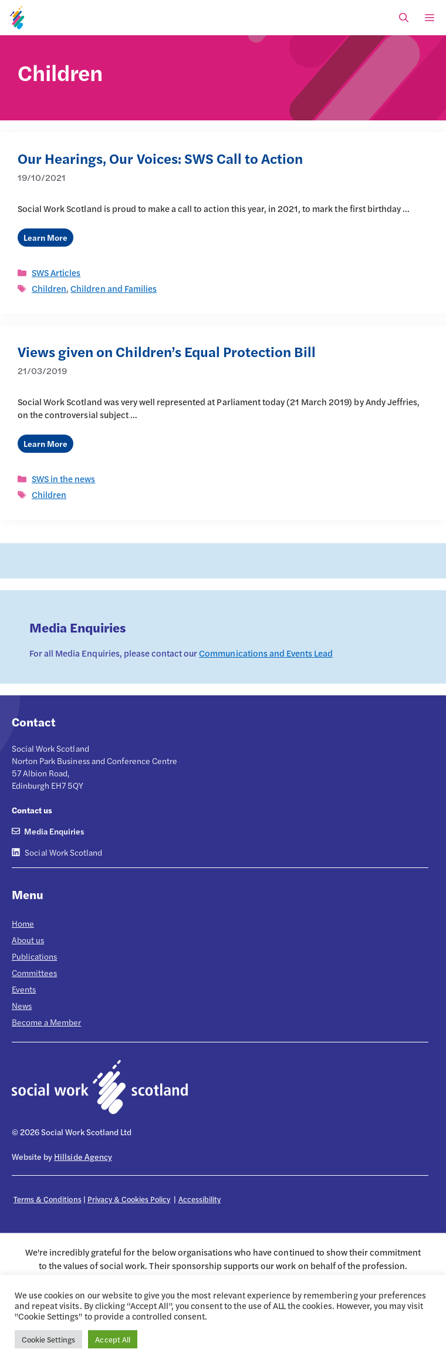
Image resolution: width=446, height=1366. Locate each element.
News (22, 1005)
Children (49, 288)
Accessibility (199, 1198)
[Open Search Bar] (404, 17)
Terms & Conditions (47, 1198)
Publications (34, 956)
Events (24, 989)
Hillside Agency (83, 1156)
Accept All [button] (112, 1339)
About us (28, 940)
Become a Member (46, 1022)
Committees (34, 972)
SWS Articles (56, 272)
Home (23, 923)
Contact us (32, 810)
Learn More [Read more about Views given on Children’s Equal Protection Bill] (45, 443)
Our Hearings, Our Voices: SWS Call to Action (160, 158)
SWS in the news (63, 478)
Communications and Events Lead (266, 653)
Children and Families (113, 288)
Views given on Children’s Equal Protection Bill (167, 351)
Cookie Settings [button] (48, 1339)
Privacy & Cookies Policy (129, 1198)
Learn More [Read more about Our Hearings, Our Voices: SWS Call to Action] (45, 237)
